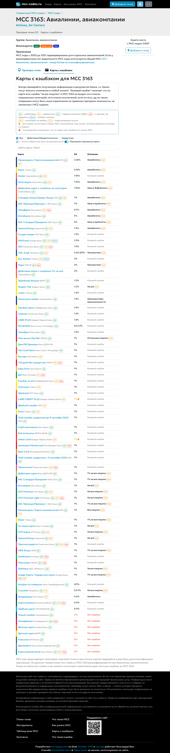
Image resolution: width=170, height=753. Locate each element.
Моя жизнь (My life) (29, 338)
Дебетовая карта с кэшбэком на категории (42, 188)
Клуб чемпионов (27, 427)
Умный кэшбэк (26, 615)
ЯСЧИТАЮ (24, 326)
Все (21, 138)
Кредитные (68, 138)
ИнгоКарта (24, 216)
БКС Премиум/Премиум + (32, 203)
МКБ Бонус (24, 550)
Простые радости (28, 544)
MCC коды (54, 12)
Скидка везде (26, 234)
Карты (57, 4)
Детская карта (26, 627)
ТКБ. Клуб (23, 252)
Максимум (24, 562)
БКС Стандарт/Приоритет (32, 222)
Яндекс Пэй (24, 286)
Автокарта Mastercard (30, 445)
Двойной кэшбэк (27, 405)
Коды (48, 4)
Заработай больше (28, 280)
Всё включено (26, 433)
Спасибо (23, 590)
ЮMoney (23, 568)
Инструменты (24, 725)
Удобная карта (26, 608)
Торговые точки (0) (27, 32)
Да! (20, 374)
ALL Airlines (24, 258)
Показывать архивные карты (85, 141)
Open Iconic (80, 750)
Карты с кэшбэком (51, 32)
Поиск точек (24, 719)
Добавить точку (122, 4)
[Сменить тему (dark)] (148, 4)
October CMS (85, 746)
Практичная (25, 467)
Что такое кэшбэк (62, 736)
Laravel (100, 746)
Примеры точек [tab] (29, 70)
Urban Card (24, 439)
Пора (21, 265)
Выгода (22, 356)
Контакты (90, 4)
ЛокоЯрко (23, 332)
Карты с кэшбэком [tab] (58, 70)
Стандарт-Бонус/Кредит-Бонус (35, 197)
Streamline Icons (61, 750)
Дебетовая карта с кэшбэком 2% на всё (40, 271)
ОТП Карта (24, 532)
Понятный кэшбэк (28, 299)
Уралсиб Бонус (26, 228)
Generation (24, 556)
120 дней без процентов (32, 362)
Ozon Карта (24, 182)
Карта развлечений (29, 651)
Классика (23, 639)
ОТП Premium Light (29, 497)
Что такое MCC (61, 719)
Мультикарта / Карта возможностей (38, 160)
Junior (21, 292)
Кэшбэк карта (26, 307)
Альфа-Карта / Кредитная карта (36, 574)
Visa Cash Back (26, 350)
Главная (22, 313)
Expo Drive (24, 368)
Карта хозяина (26, 602)
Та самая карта (26, 526)
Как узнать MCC (73, 4)
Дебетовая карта (27, 473)
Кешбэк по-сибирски (30, 584)
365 (20, 246)
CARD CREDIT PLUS (29, 399)
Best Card (23, 451)
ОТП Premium (25, 491)
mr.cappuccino (59, 746)
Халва (21, 176)
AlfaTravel (23, 240)
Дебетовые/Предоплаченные (42, 138)
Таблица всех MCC (27, 731)
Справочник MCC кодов (30, 12)
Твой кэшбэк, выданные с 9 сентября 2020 (42, 457)
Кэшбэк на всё (26, 381)
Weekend (23, 393)
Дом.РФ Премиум (28, 344)
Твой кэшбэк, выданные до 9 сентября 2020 (43, 417)
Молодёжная (25, 621)
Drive (21, 411)
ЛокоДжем (24, 210)
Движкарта (24, 645)
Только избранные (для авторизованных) (42, 141)
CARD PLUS (24, 320)
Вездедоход (25, 596)
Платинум (23, 387)
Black (21, 169)
